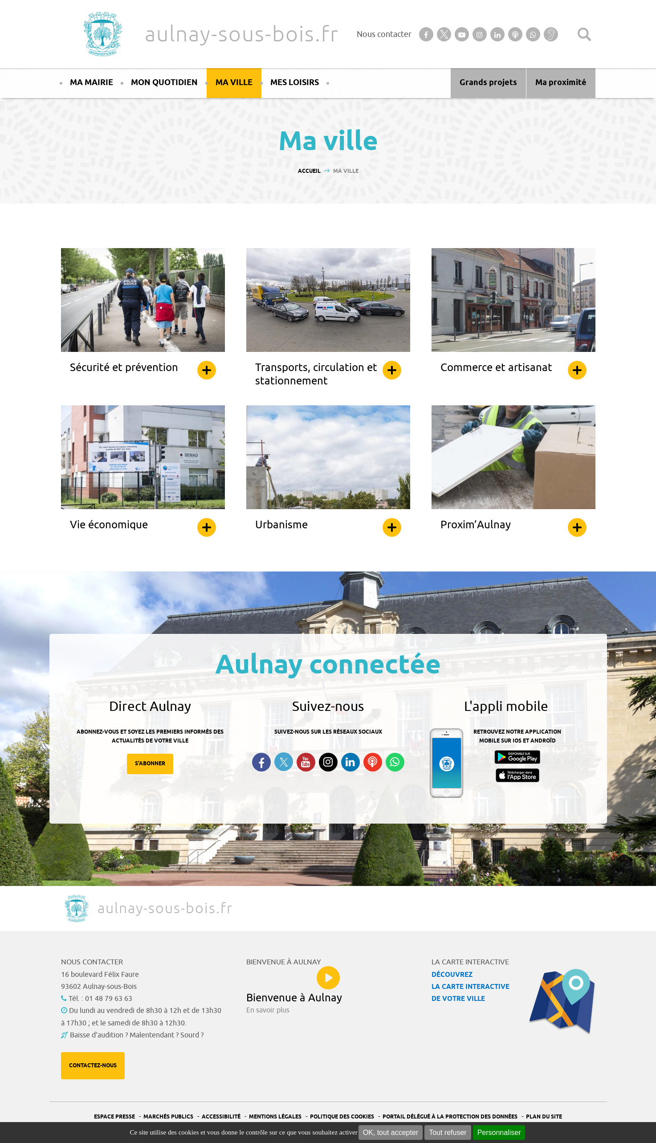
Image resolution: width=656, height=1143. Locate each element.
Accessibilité (221, 1117)
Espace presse (114, 1117)
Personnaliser (499, 1132)
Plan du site (544, 1117)
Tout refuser (447, 1132)
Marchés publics (168, 1117)
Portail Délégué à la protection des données (450, 1117)
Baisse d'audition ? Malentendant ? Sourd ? (137, 1035)
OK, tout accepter (391, 1132)
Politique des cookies (342, 1117)
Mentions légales (275, 1117)
